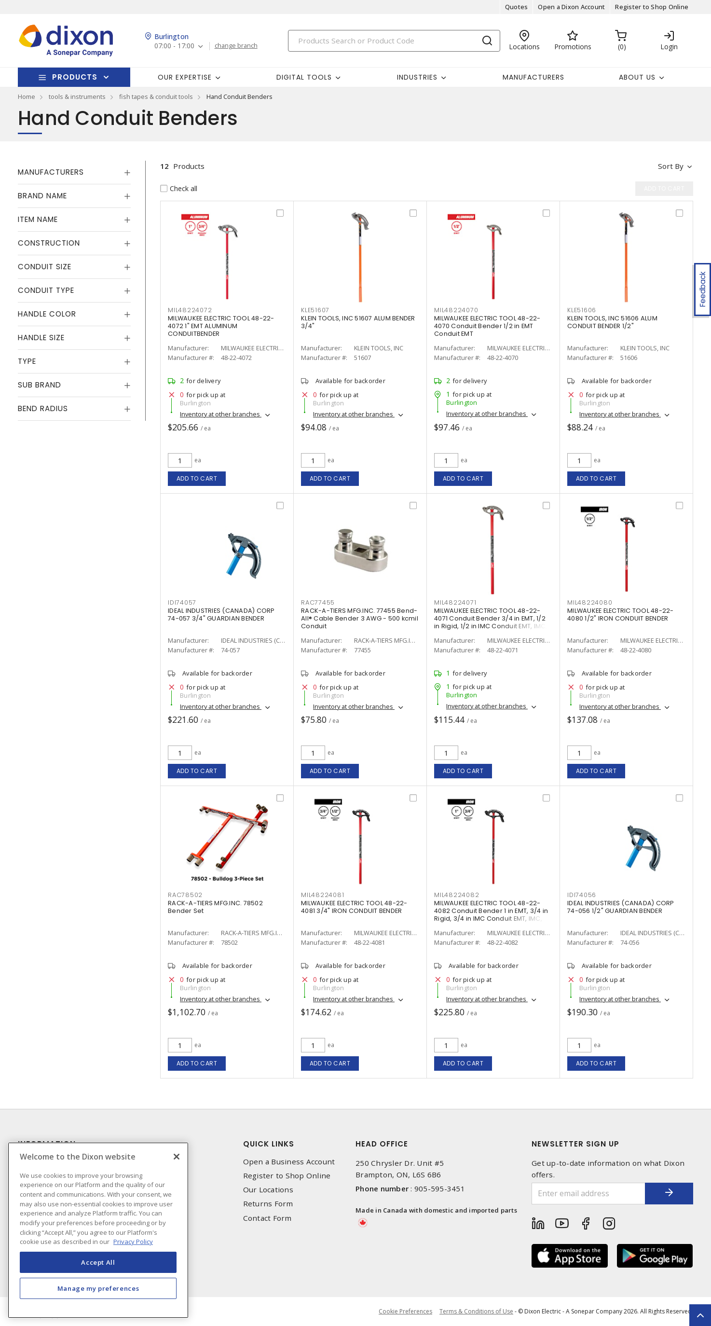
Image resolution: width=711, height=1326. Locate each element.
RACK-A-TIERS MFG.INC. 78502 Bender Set (215, 907)
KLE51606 (581, 310)
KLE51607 (315, 310)
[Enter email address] (588, 1193)
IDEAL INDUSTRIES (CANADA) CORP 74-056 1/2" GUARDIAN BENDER (620, 907)
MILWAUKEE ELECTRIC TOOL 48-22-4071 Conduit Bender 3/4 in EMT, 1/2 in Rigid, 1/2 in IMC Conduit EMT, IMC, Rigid (490, 622)
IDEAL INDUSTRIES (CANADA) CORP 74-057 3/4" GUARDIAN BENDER (221, 614)
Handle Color (47, 314)
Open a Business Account (289, 1161)
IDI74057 (182, 602)
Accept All (98, 1262)
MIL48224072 (190, 310)
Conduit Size (44, 267)
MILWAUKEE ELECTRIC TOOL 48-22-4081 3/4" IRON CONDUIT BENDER (354, 907)
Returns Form (268, 1203)
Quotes (516, 6)
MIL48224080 (589, 602)
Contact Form (267, 1218)
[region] (98, 1230)
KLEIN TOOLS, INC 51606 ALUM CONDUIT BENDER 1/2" (612, 322)
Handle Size (41, 337)
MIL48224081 (322, 895)
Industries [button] (417, 77)
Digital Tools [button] (304, 77)
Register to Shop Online (651, 6)
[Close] (176, 1156)
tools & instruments (77, 96)
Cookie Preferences (405, 1311)
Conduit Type (46, 290)
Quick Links (268, 1144)
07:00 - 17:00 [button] (174, 46)
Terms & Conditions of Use (476, 1311)
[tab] (74, 172)
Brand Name (42, 196)
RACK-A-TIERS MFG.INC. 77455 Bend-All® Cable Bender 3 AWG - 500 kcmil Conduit (359, 618)
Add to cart (197, 478)
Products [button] (74, 77)
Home (26, 96)
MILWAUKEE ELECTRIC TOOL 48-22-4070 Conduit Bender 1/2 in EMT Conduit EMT (487, 326)
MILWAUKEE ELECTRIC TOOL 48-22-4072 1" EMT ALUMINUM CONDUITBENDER (221, 326)
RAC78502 (185, 895)
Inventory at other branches (220, 414)
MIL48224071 (455, 602)
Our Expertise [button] (185, 77)
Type (27, 361)
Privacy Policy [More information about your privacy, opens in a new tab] (133, 1241)
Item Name (38, 219)
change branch (236, 46)
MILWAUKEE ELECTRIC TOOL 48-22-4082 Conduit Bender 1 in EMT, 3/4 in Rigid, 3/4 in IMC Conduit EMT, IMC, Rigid (491, 914)
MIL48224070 (456, 310)
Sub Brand (39, 385)
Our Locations (268, 1189)
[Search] (394, 41)
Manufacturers (533, 77)
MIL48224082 (456, 895)
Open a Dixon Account (571, 6)
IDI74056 (581, 895)
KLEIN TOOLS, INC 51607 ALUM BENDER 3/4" (358, 322)
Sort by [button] (671, 166)
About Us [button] (637, 77)
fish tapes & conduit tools (156, 96)
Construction (49, 243)
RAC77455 (318, 602)
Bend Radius (43, 408)
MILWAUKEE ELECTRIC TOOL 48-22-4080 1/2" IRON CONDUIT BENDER (620, 614)
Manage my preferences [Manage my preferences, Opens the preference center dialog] (98, 1288)
